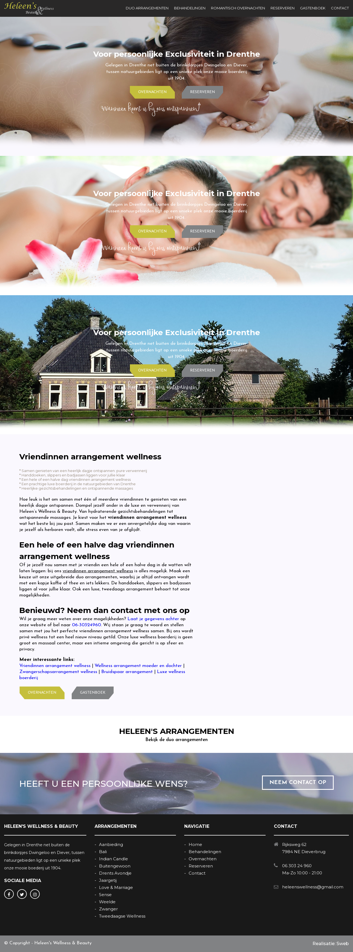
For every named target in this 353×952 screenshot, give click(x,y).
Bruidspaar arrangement (127, 671)
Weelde (107, 901)
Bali (103, 851)
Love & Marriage (116, 887)
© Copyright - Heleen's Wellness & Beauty (48, 943)
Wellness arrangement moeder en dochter (138, 665)
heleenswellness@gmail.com (312, 886)
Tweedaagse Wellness (122, 916)
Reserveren (201, 866)
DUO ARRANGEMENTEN (147, 8)
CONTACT (340, 8)
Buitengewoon (114, 866)
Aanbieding (111, 844)
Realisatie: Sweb (330, 943)
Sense (105, 894)
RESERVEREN (283, 8)
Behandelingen (205, 851)
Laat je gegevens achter (153, 619)
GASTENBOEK (312, 8)
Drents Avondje (115, 873)
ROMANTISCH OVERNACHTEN (238, 8)
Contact (197, 873)
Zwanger (108, 909)
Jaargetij (108, 880)
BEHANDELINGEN (189, 8)
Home (195, 844)
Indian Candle (113, 858)
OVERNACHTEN (152, 92)
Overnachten (202, 858)
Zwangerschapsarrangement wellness (58, 671)
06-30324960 (86, 625)
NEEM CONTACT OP (297, 782)
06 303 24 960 (297, 865)
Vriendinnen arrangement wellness (54, 665)
